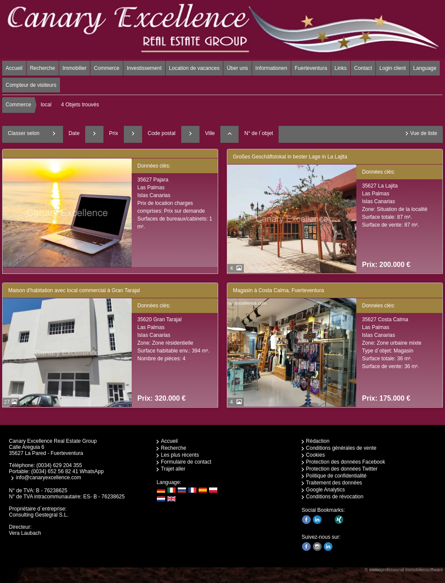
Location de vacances (194, 68)
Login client (392, 68)
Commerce (107, 68)
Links (341, 68)
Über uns (237, 68)
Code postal (162, 133)
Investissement (144, 68)
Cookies (315, 455)
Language (424, 68)
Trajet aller (173, 469)
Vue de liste (423, 133)
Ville (210, 133)
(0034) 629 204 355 (59, 465)
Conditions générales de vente (341, 448)
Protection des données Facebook (345, 462)
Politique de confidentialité (336, 476)
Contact (363, 68)
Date (74, 133)
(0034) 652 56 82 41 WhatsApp (67, 471)
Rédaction (317, 441)
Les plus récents (180, 455)
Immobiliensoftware (424, 569)
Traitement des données (334, 483)
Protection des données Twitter (342, 469)
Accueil (14, 68)
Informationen (271, 68)
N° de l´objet (258, 133)
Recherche (42, 68)
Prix (113, 133)
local (46, 105)
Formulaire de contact (186, 462)
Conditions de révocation (334, 497)
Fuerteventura (311, 68)
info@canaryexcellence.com (48, 477)
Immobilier (74, 68)
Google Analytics (325, 490)
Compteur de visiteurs (31, 85)
